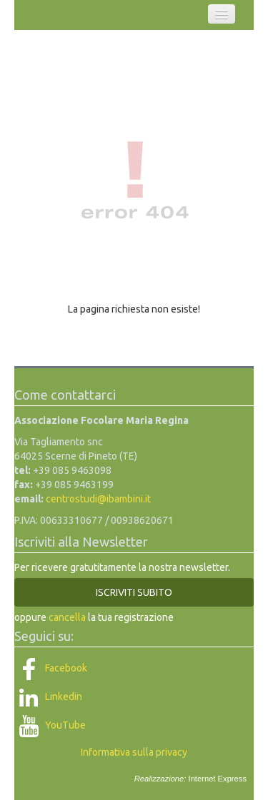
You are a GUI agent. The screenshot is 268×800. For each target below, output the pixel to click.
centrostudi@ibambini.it (98, 499)
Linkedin (48, 696)
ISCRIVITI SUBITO (134, 592)
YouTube (50, 725)
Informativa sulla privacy (134, 752)
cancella (67, 617)
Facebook (50, 668)
